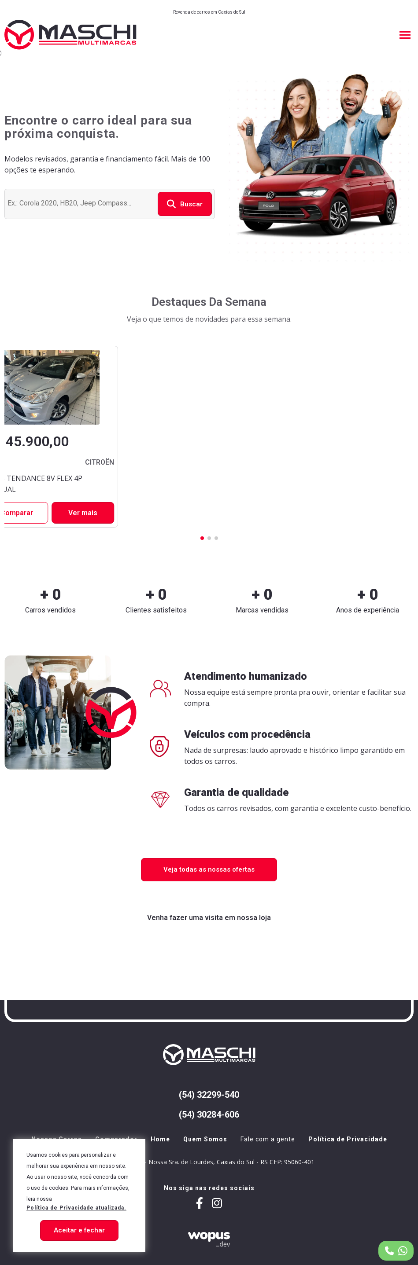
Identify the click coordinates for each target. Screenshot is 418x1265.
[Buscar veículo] (80, 203)
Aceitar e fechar (79, 1230)
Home (160, 1139)
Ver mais (82, 513)
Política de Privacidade (347, 1139)
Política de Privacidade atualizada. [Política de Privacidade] (76, 1208)
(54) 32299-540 (209, 1095)
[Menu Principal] (405, 34)
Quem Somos (205, 1139)
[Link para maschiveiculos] (199, 1204)
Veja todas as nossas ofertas (209, 869)
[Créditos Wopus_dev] (209, 1239)
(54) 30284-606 (209, 1114)
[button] (202, 538)
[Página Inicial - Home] (70, 35)
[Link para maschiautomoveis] (217, 1204)
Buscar (185, 204)
